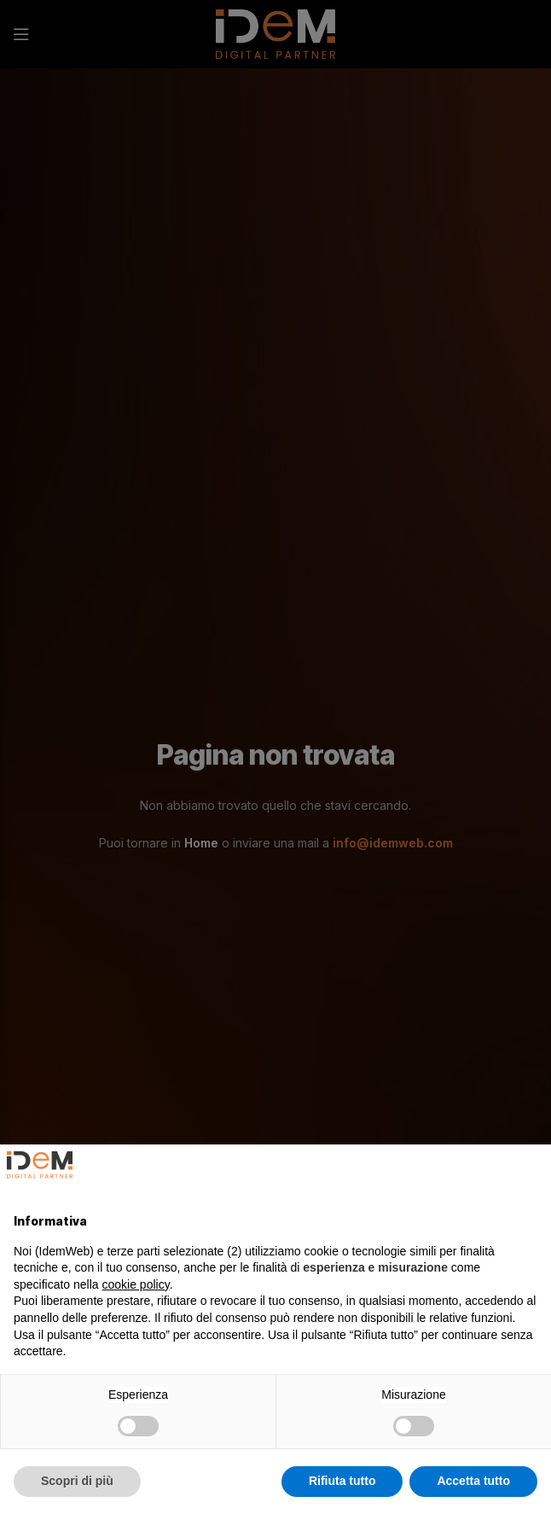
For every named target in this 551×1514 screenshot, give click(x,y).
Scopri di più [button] (77, 1481)
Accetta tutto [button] (473, 1481)
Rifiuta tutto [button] (342, 1481)
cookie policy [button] (136, 1284)
